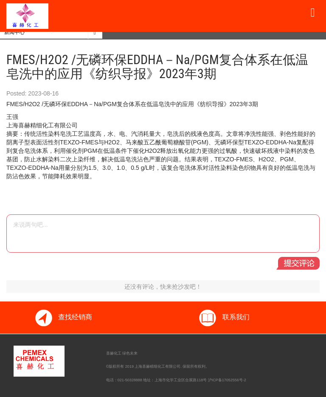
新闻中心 (14, 32)
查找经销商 (63, 318)
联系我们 (224, 318)
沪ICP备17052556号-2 (227, 380)
